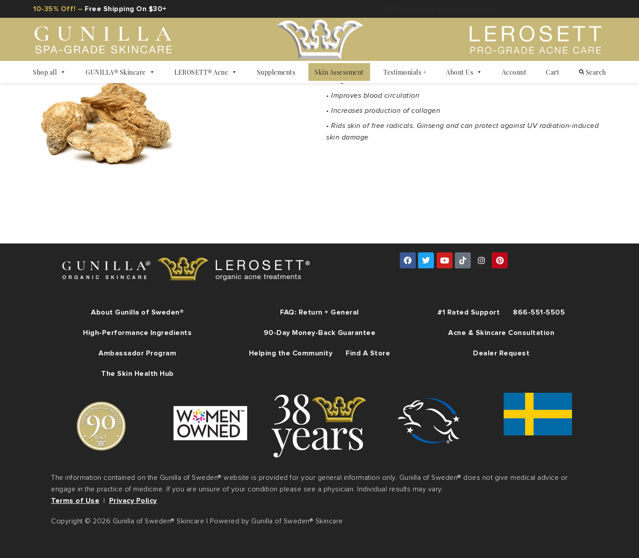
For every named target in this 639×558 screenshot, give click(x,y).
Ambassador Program (137, 353)
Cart (552, 72)
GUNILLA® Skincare (120, 72)
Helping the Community (291, 353)
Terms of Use (75, 500)
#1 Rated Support (469, 312)
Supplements (276, 72)
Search (592, 72)
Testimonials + (404, 72)
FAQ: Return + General (319, 312)
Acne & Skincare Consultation (501, 332)
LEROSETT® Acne (205, 72)
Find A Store (368, 353)
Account (514, 72)
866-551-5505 (539, 312)
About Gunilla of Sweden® (137, 312)
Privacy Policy (133, 500)
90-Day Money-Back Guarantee (320, 332)
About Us (464, 72)
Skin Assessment (339, 72)
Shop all (49, 72)
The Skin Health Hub (137, 373)
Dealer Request (501, 353)
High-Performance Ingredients (137, 332)
